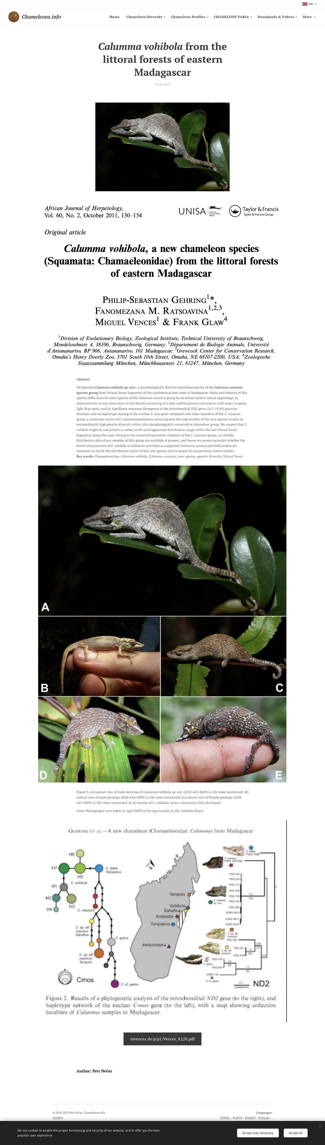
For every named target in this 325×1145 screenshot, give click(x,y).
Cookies (58, 1118)
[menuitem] (116, 17)
